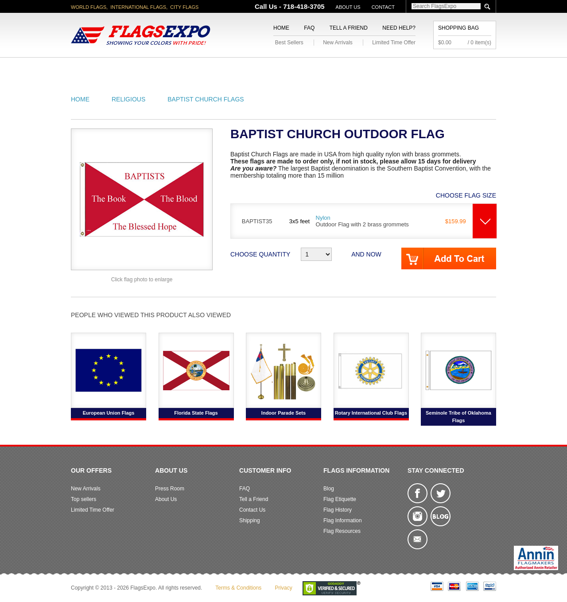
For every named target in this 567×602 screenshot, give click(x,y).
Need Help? (399, 28)
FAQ (309, 28)
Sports (377, 68)
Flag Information (342, 520)
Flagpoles (330, 68)
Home (281, 28)
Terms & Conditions (238, 588)
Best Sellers (289, 42)
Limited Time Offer (394, 42)
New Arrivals (338, 42)
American (95, 68)
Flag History (337, 510)
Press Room (169, 488)
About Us (348, 7)
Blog (328, 488)
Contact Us (252, 510)
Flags (415, 68)
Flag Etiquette (339, 499)
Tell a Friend (349, 28)
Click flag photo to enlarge (142, 279)
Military (231, 68)
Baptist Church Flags (205, 99)
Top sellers (83, 499)
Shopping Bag (458, 28)
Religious (278, 68)
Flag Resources (342, 531)
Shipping (249, 520)
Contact (383, 7)
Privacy (283, 588)
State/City (145, 68)
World (190, 68)
